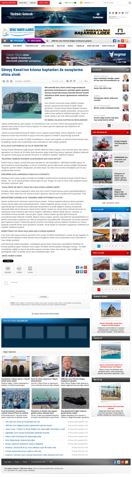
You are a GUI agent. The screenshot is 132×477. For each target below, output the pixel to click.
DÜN (103, 203)
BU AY (117, 203)
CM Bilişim (31, 470)
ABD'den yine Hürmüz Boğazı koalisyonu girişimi (71, 41)
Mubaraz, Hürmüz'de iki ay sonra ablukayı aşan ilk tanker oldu (30, 447)
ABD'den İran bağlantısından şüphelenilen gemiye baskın (28, 425)
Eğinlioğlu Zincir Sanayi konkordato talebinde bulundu (27, 433)
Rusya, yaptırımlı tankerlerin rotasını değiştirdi (24, 444)
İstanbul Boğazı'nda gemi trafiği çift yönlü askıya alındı (120, 193)
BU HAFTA (110, 203)
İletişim (25, 462)
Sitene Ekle (23, 3)
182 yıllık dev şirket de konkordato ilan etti (22, 422)
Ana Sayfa (7, 462)
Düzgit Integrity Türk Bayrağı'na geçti (120, 143)
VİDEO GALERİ (98, 253)
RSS (51, 462)
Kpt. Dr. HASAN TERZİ (108, 107)
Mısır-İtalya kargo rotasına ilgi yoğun (20, 440)
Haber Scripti (23, 470)
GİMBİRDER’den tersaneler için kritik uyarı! (121, 159)
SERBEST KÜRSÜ (100, 297)
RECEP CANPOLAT (108, 78)
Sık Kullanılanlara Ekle (38, 462)
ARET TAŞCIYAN (108, 87)
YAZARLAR (97, 70)
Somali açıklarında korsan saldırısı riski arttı (23, 451)
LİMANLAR (98, 338)
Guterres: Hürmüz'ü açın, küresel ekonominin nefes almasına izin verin (34, 455)
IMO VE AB (98, 380)
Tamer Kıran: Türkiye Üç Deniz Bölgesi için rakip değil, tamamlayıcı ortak (35, 429)
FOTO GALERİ (98, 209)
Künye (17, 462)
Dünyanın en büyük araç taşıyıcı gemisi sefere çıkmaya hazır (120, 177)
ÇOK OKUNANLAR (100, 132)
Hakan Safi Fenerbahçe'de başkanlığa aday (23, 436)
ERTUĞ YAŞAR (108, 118)
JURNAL (108, 98)
